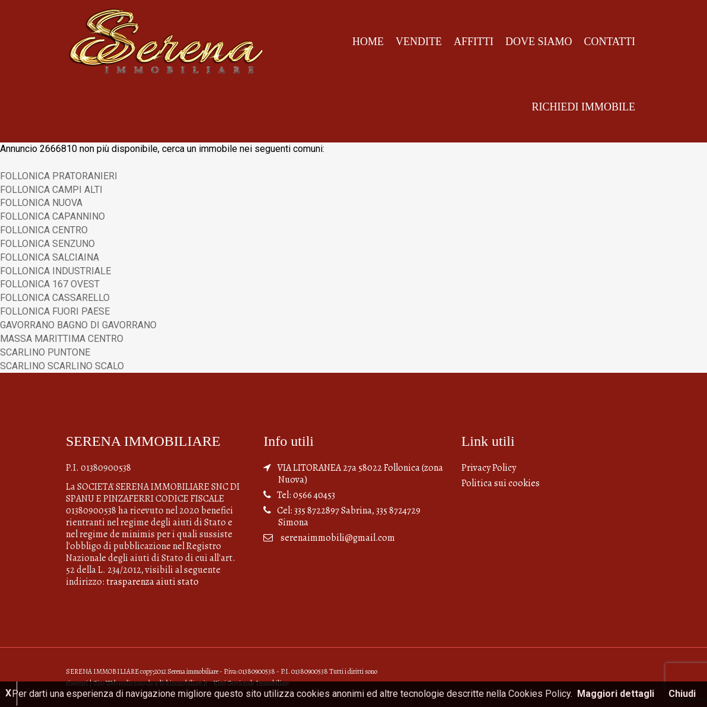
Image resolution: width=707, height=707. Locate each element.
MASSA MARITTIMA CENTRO (61, 338)
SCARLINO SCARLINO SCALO (62, 366)
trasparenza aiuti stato (152, 581)
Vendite (419, 41)
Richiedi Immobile (583, 107)
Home (368, 41)
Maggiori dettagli (615, 693)
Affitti (473, 41)
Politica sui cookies (500, 483)
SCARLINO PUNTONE (45, 352)
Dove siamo (538, 41)
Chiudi (682, 693)
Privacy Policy (488, 467)
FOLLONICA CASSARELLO (55, 297)
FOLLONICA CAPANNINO (52, 216)
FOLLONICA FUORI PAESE (55, 311)
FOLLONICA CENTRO (44, 230)
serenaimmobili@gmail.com (338, 537)
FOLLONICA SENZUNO (47, 243)
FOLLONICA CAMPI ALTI (51, 189)
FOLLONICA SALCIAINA (49, 257)
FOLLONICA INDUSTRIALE (55, 271)
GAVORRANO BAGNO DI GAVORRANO (78, 325)
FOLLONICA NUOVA (41, 202)
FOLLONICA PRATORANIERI (58, 176)
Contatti (609, 41)
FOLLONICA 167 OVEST (50, 284)
